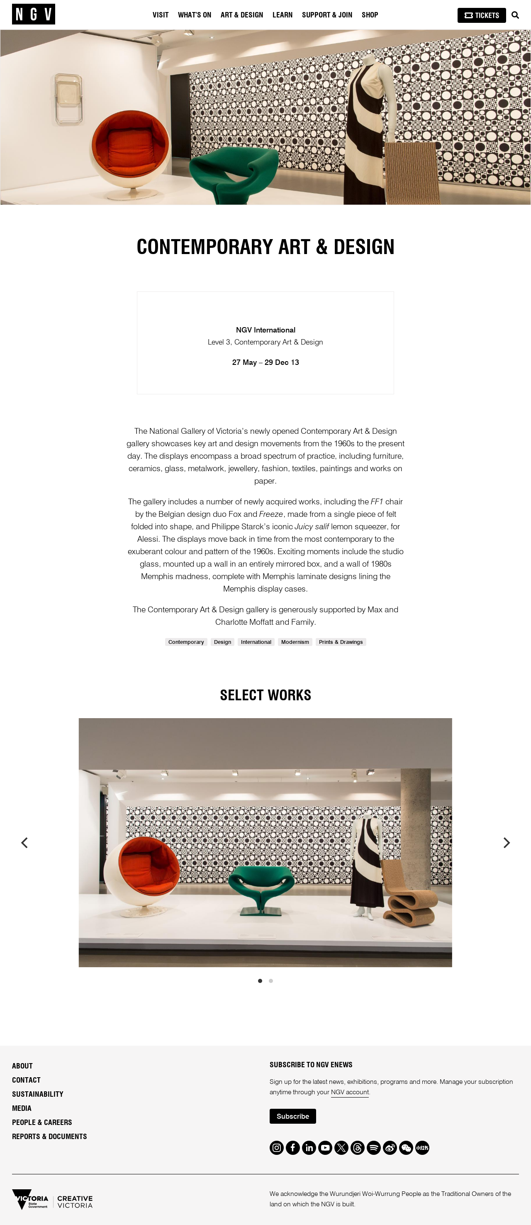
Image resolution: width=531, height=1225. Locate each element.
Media (22, 1109)
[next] (506, 843)
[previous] (25, 843)
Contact (26, 1080)
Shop (370, 15)
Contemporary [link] (186, 642)
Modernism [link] (295, 642)
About (22, 1066)
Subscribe (293, 1116)
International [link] (256, 642)
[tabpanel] (265, 117)
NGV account (350, 1092)
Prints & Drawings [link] (341, 642)
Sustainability (37, 1094)
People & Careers (42, 1123)
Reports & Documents (49, 1137)
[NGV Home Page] (33, 14)
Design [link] (222, 642)
